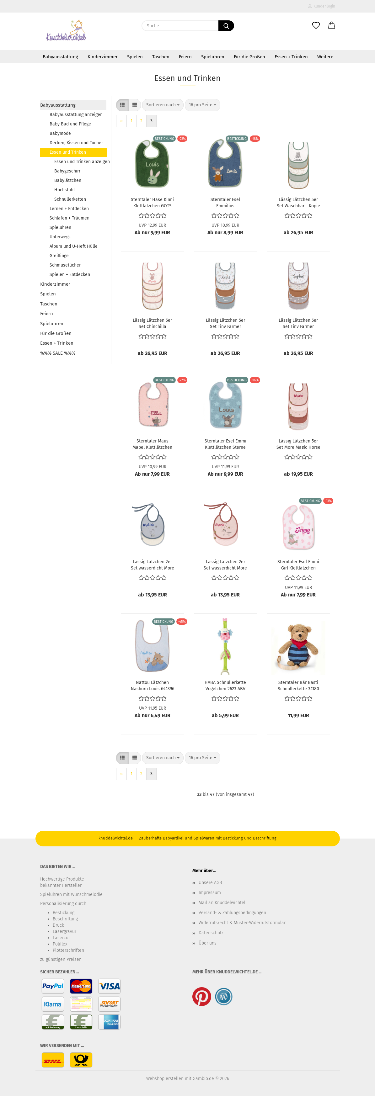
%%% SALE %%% (57, 353)
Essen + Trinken (291, 57)
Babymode (60, 133)
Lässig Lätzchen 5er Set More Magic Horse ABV (298, 443)
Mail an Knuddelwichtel (222, 902)
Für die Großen (249, 57)
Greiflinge (59, 255)
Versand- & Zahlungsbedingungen (232, 912)
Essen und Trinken (68, 152)
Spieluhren (212, 57)
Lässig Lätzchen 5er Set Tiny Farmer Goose (298, 323)
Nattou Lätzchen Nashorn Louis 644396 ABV (152, 685)
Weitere (325, 57)
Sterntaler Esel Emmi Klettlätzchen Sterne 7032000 (225, 443)
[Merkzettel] (316, 26)
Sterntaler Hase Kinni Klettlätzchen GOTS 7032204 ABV (152, 202)
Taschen (160, 57)
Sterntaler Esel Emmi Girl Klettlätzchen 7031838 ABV (298, 564)
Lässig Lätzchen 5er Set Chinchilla (152, 323)
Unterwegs (60, 237)
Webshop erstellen (165, 1078)
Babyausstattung (60, 57)
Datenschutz (211, 932)
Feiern (185, 57)
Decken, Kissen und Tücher (76, 143)
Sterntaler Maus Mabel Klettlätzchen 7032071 (152, 443)
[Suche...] (226, 25)
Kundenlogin (321, 6)
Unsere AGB (210, 882)
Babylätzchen (67, 180)
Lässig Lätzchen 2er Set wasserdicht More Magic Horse (225, 564)
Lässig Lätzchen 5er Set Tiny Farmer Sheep (225, 323)
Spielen (135, 57)
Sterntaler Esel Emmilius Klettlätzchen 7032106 (225, 202)
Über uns (208, 943)
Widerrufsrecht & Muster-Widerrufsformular (242, 922)
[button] (332, 26)
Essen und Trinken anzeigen (80, 161)
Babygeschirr (67, 171)
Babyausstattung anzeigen (76, 114)
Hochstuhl (64, 190)
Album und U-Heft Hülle (74, 246)
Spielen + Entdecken (70, 274)
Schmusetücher (65, 265)
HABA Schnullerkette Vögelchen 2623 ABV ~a (225, 685)
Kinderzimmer (103, 57)
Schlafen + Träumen (69, 218)
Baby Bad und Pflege (70, 124)
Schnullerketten (70, 199)
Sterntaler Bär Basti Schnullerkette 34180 (298, 685)
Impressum (210, 892)
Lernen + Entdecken (69, 208)
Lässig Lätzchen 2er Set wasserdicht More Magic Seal (152, 564)
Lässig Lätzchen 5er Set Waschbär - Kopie (298, 202)
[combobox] (163, 105)
